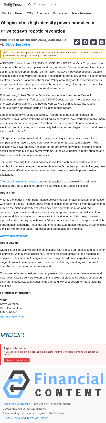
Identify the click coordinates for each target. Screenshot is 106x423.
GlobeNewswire (17, 44)
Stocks (6, 13)
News (18, 13)
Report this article (17, 360)
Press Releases (81, 13)
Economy (43, 13)
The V (19, 181)
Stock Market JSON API (18, 403)
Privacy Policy (11, 418)
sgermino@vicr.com (12, 316)
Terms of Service (37, 418)
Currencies (60, 13)
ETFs (29, 13)
